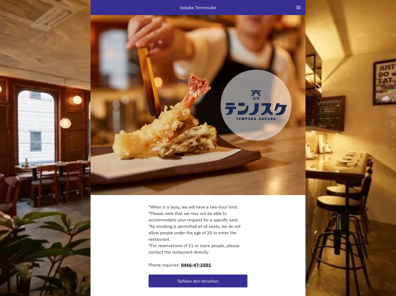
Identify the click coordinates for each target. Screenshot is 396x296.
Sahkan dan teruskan (198, 281)
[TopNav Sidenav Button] (298, 7)
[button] (198, 281)
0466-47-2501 (196, 265)
